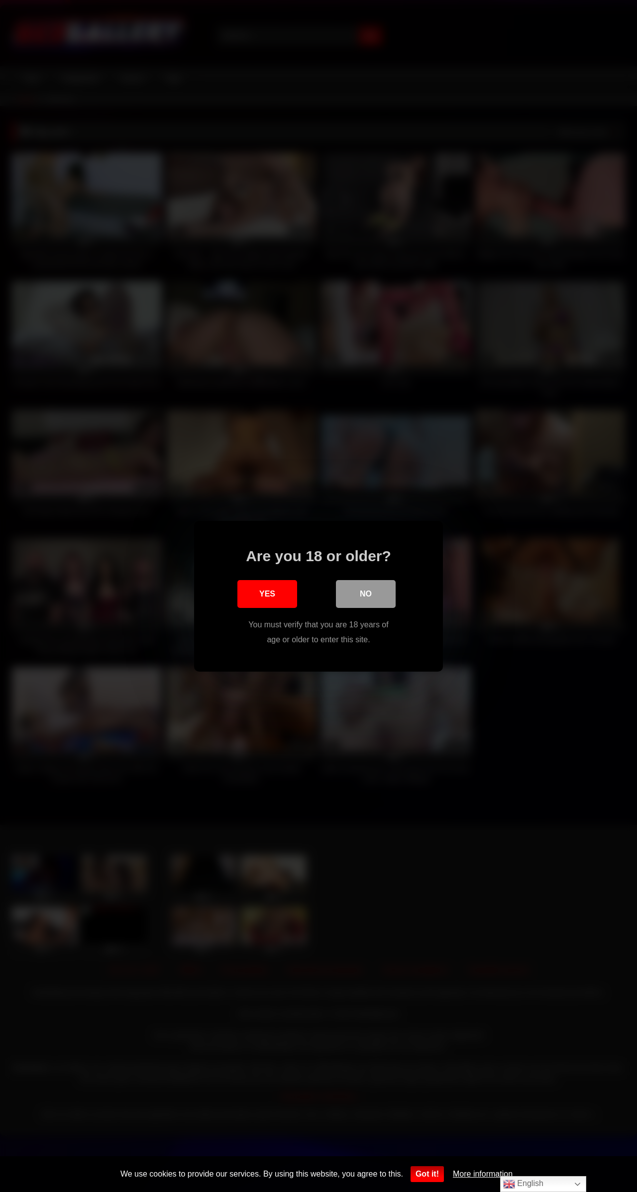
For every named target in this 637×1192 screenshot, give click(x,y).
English (523, 1184)
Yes (267, 593)
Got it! (427, 1174)
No (366, 593)
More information (483, 1174)
